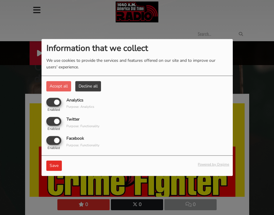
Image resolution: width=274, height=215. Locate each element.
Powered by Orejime (213, 164)
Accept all (59, 86)
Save (54, 166)
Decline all (88, 86)
